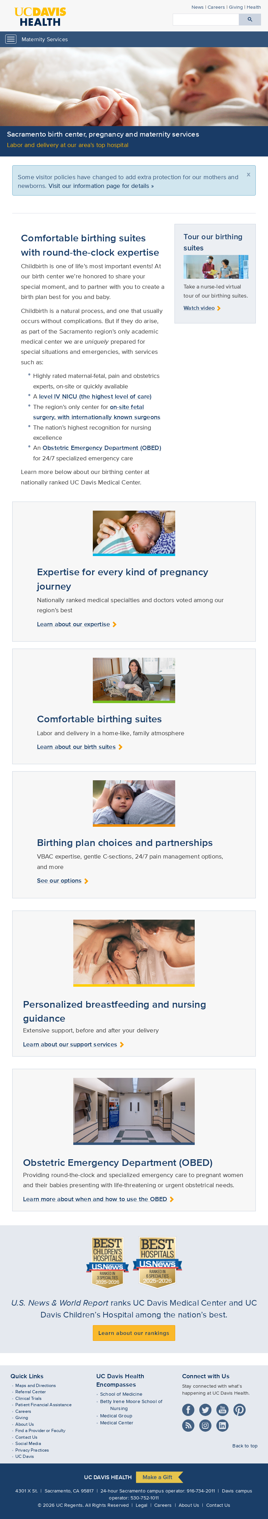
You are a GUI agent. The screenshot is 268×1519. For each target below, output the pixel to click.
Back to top (245, 1445)
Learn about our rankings (134, 1333)
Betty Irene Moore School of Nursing (136, 1404)
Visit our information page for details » (101, 185)
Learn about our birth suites (80, 746)
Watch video (202, 308)
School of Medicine (126, 1393)
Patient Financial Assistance (48, 1404)
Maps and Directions (40, 1385)
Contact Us (30, 1437)
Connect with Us (206, 1376)
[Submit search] (250, 19)
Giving (236, 6)
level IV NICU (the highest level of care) (95, 396)
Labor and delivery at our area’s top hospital (67, 144)
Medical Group (121, 1415)
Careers (216, 6)
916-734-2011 (201, 1490)
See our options (63, 880)
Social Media (32, 1443)
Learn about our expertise (77, 624)
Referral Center (35, 1391)
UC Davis (29, 1456)
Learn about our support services (74, 1044)
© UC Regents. (61, 1505)
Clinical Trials (33, 1398)
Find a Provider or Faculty (44, 1430)
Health (254, 6)
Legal (142, 1505)
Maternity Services (45, 39)
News (198, 6)
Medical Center (121, 1422)
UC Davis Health (108, 1477)
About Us (29, 1424)
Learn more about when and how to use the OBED (98, 1199)
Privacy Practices (36, 1450)
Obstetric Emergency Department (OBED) (102, 447)
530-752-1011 (145, 1497)
